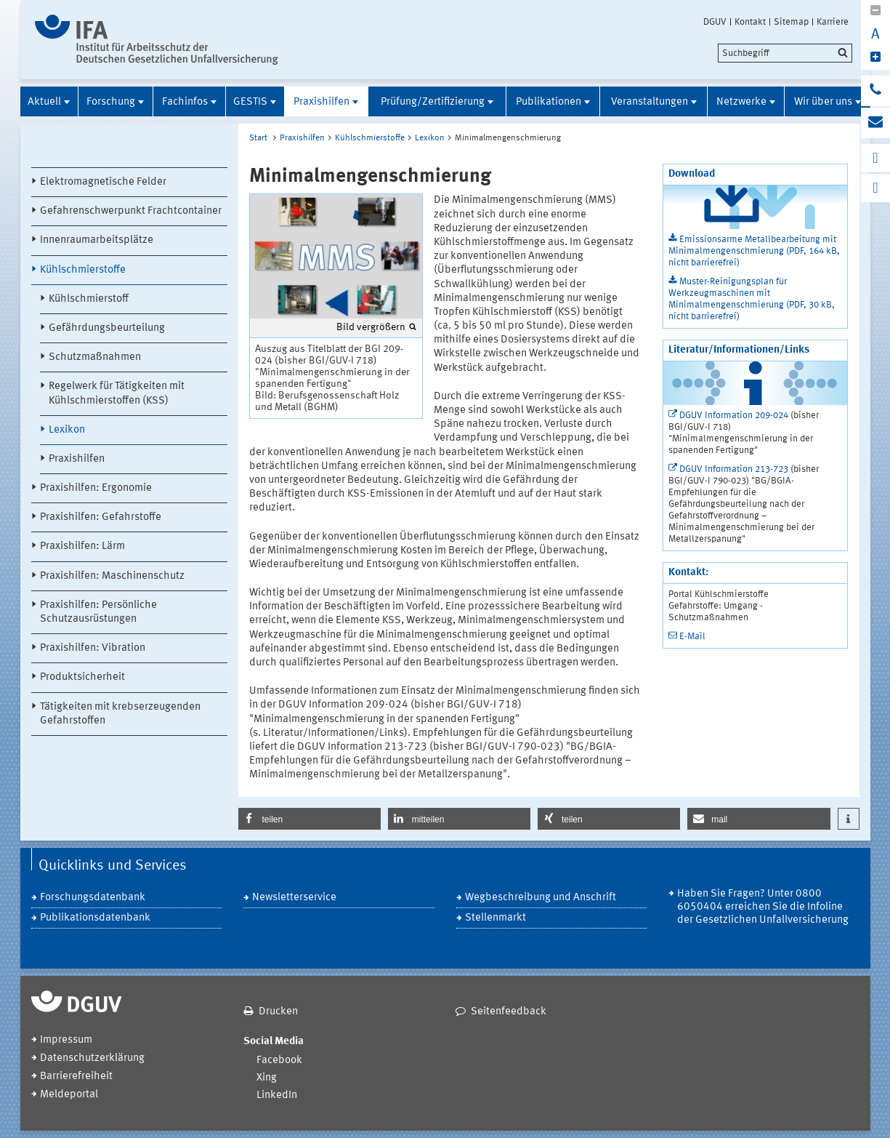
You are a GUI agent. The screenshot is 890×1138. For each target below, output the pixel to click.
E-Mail (692, 636)
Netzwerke (741, 102)
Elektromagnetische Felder (103, 182)
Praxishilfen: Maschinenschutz (112, 576)
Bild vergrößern (370, 327)
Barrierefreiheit (76, 1076)
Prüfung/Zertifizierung (433, 102)
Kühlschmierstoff (89, 299)
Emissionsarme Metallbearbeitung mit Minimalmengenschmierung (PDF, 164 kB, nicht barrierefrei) (754, 251)
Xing (266, 1078)
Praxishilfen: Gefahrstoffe (100, 517)
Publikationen (548, 102)
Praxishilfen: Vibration (92, 648)
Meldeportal (69, 1094)
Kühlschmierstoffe (83, 270)
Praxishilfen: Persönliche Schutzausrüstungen (98, 612)
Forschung (110, 102)
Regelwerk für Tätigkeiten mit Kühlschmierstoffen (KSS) (117, 393)
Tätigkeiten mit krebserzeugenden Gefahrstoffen (120, 714)
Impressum (66, 1040)
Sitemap (791, 21)
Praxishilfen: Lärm (82, 546)
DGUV (715, 21)
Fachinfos (185, 102)
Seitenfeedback (508, 1011)
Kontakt (750, 21)
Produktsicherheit (82, 677)
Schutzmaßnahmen (95, 357)
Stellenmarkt (495, 918)
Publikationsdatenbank (95, 918)
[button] (309, 819)
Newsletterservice (294, 897)
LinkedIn (276, 1095)
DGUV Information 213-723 (733, 469)
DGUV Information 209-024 (733, 415)
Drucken (278, 1011)
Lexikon (67, 430)
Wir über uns (823, 102)
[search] (785, 53)
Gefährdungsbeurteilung (107, 328)
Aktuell (44, 102)
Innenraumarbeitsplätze (96, 240)
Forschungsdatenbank (92, 897)
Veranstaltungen (649, 102)
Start (258, 138)
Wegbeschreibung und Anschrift (540, 897)
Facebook (279, 1060)
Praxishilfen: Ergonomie (96, 488)
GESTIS (250, 102)
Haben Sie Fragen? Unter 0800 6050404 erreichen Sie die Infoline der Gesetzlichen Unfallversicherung (763, 907)
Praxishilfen (321, 102)
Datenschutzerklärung (92, 1058)
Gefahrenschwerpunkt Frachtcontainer (131, 211)
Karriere (833, 21)
